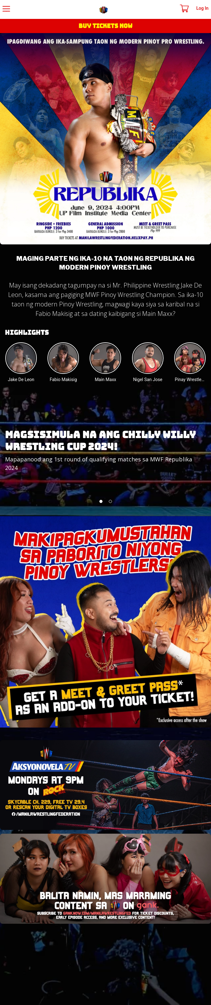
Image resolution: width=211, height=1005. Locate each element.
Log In (202, 8)
